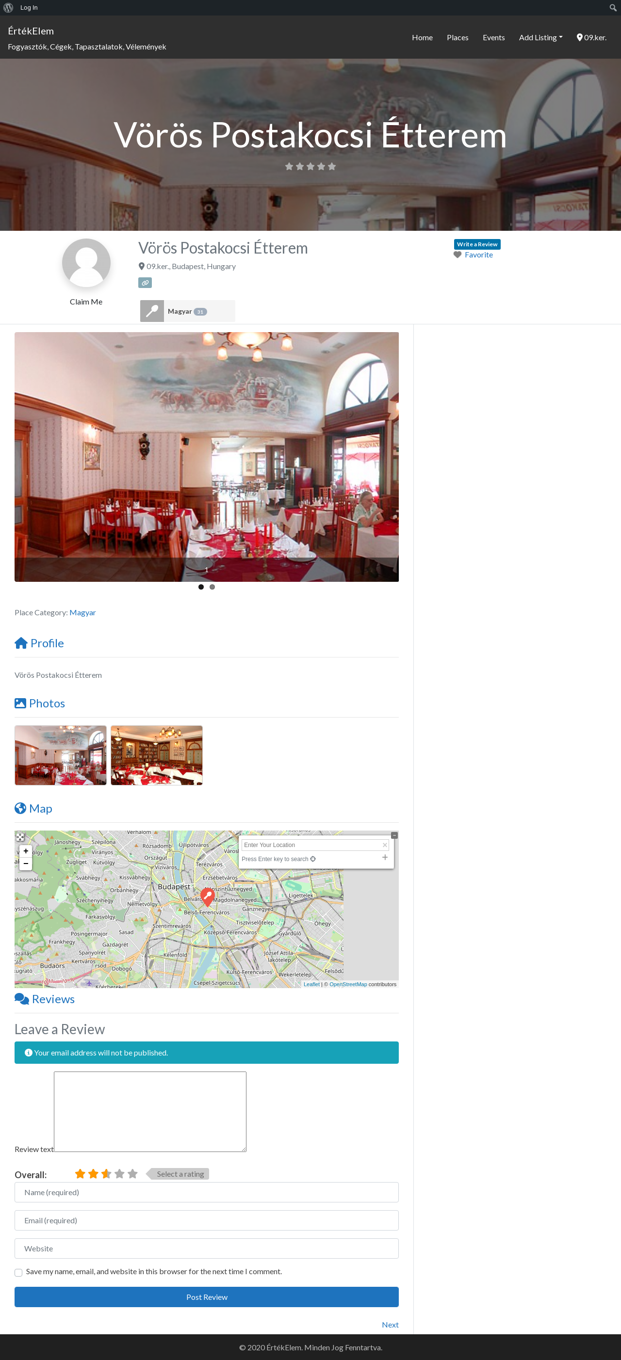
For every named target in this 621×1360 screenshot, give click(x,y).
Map (33, 808)
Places (458, 37)
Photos (40, 703)
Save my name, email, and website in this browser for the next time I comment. (154, 1271)
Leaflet (312, 984)
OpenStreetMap (348, 984)
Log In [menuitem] (29, 7)
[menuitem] (8, 8)
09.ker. (591, 37)
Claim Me (86, 301)
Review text (34, 1148)
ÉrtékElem (31, 30)
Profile (39, 643)
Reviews (45, 999)
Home (422, 37)
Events (494, 37)
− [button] (26, 864)
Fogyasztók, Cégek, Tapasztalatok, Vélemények (87, 46)
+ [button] (26, 851)
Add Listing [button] (538, 37)
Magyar (187, 311)
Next (390, 1324)
